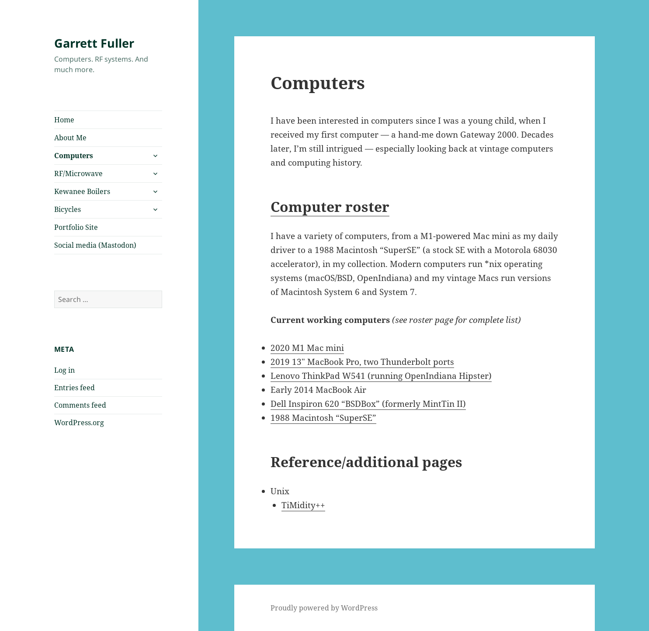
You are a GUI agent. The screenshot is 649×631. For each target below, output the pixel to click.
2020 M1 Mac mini (307, 348)
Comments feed (80, 405)
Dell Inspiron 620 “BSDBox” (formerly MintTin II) (368, 403)
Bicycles (67, 209)
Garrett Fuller (94, 43)
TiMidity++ (303, 505)
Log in (64, 370)
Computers (73, 155)
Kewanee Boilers (82, 191)
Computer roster (330, 206)
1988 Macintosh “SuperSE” (323, 417)
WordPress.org (79, 422)
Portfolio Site (76, 227)
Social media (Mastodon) (95, 245)
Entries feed (74, 387)
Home (64, 120)
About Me (70, 137)
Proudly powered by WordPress (324, 608)
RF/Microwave (78, 173)
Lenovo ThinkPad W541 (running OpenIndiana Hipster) (381, 375)
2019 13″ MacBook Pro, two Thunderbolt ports (362, 362)
